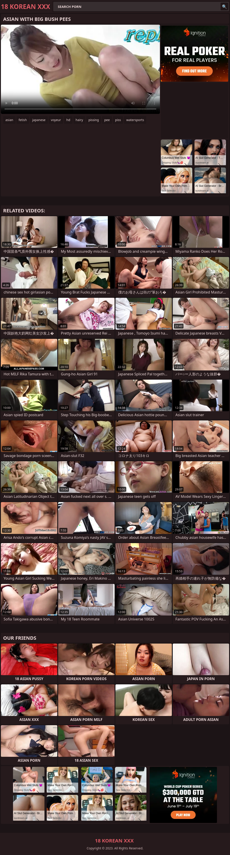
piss (118, 120)
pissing (93, 120)
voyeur (56, 120)
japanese (38, 120)
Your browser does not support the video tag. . (80, 69)
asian (9, 120)
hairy (79, 120)
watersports (135, 120)
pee (107, 120)
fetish (23, 120)
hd (68, 120)
